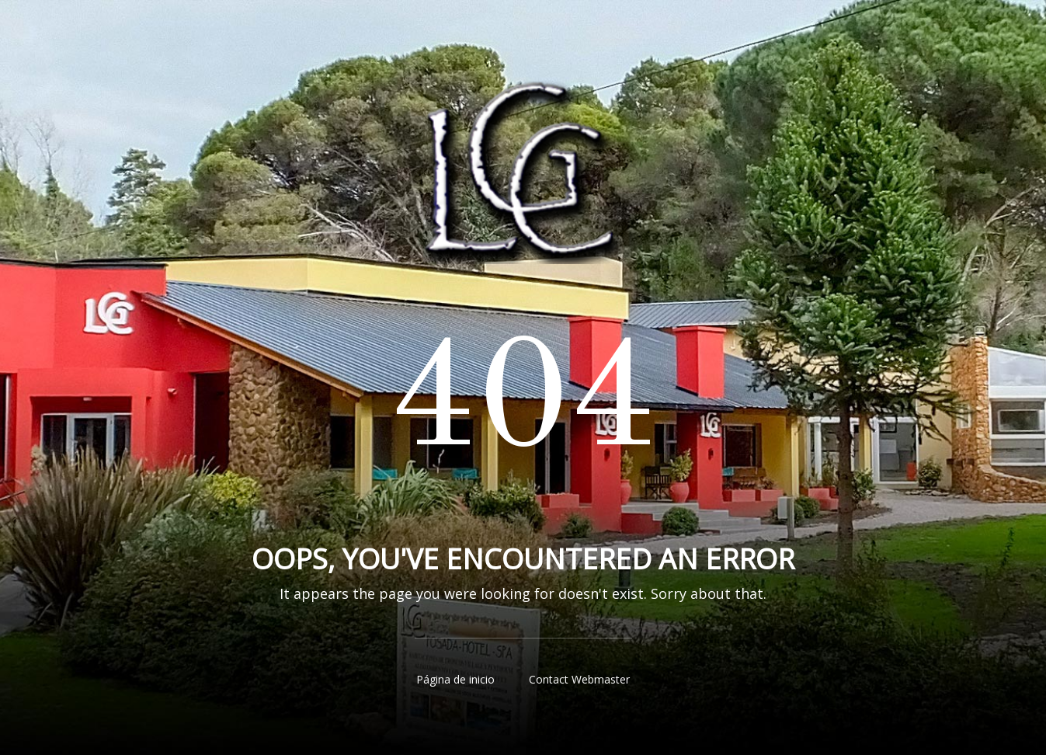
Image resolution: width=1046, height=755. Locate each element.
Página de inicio (455, 679)
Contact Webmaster (579, 679)
